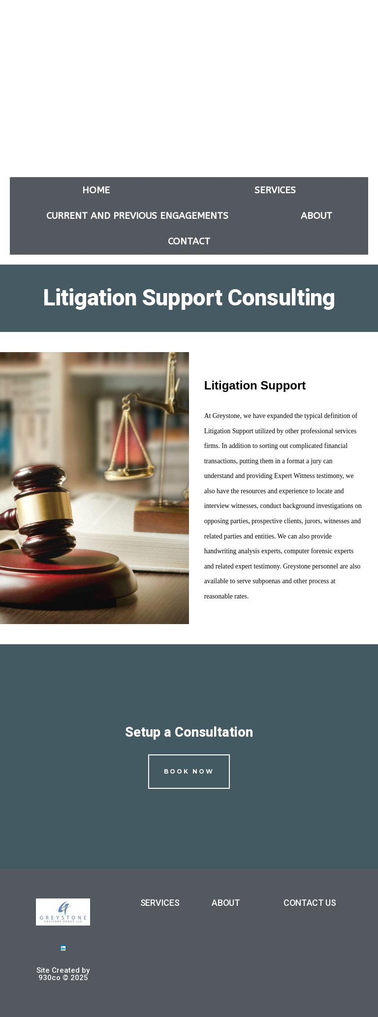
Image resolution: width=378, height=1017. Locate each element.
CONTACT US (310, 902)
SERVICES (159, 902)
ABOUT (226, 902)
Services (275, 190)
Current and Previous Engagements (137, 215)
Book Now (189, 771)
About (316, 215)
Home (96, 190)
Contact (189, 241)
